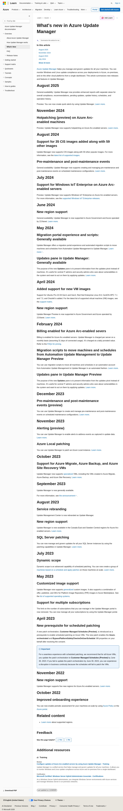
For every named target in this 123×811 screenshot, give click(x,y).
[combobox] (16, 21)
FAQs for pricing (54, 344)
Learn (39, 18)
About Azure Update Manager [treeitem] (18, 38)
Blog (32, 806)
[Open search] (111, 3)
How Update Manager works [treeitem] (17, 42)
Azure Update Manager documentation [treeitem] (13, 27)
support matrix (46, 302)
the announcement (67, 496)
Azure (46, 18)
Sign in (117, 3)
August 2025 (43, 50)
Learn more (100, 104)
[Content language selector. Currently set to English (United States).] (13, 800)
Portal (95, 10)
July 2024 (42, 59)
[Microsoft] (4, 3)
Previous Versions (21, 806)
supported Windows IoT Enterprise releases (81, 198)
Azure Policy (108, 706)
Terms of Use (88, 806)
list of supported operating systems (55, 596)
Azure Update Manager (47, 69)
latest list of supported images (67, 155)
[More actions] (117, 18)
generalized (68, 590)
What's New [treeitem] (11, 47)
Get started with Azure (110, 10)
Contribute (43, 806)
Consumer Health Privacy (69, 806)
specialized (68, 474)
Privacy (52, 806)
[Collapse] (29, 16)
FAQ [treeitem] (8, 51)
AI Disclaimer (7, 806)
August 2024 (43, 56)
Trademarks (100, 806)
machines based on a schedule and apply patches (58, 570)
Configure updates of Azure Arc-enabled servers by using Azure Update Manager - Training (73, 764)
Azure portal (42, 709)
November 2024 (45, 53)
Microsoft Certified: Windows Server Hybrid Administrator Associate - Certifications (70, 776)
